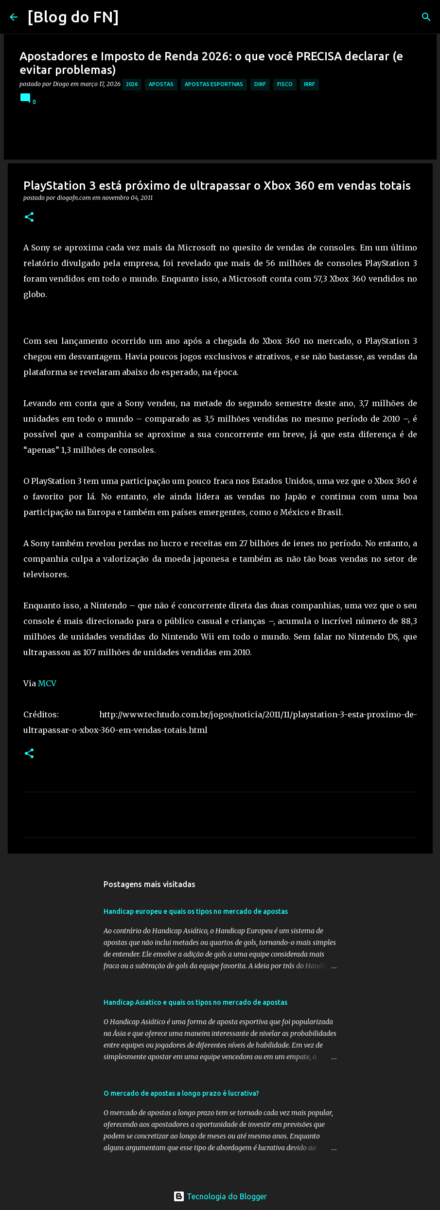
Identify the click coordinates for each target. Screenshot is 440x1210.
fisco (285, 84)
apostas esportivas (214, 84)
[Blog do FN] (73, 16)
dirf (260, 84)
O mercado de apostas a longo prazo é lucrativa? (181, 1093)
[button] (29, 217)
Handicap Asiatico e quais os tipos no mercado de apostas (195, 1002)
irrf (309, 84)
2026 (132, 84)
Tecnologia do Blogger (220, 1196)
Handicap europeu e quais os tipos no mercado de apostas (196, 911)
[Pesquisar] (133, 17)
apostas (161, 84)
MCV (46, 683)
